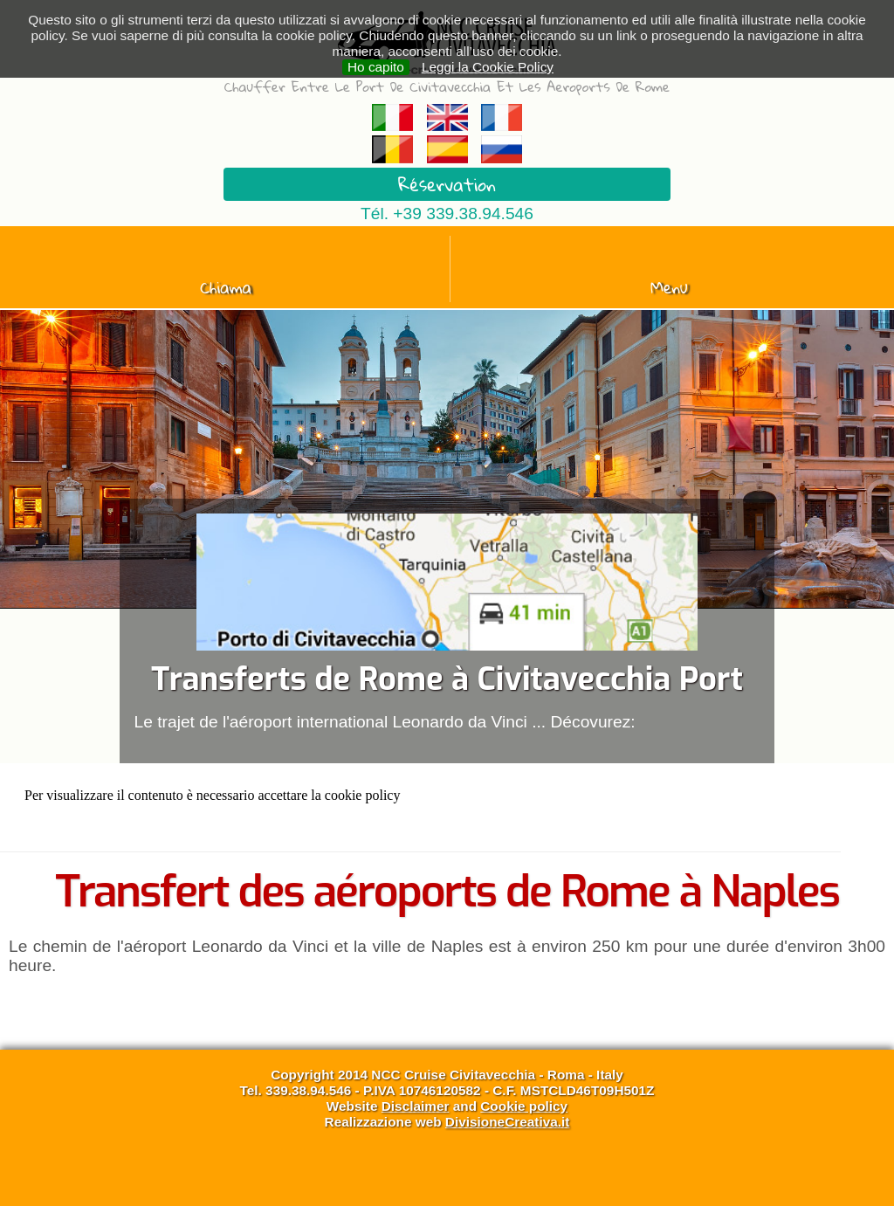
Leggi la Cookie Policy (488, 66)
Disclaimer (416, 1106)
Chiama (225, 287)
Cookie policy (523, 1106)
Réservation (447, 184)
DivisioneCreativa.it (507, 1121)
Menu (669, 287)
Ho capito (375, 66)
